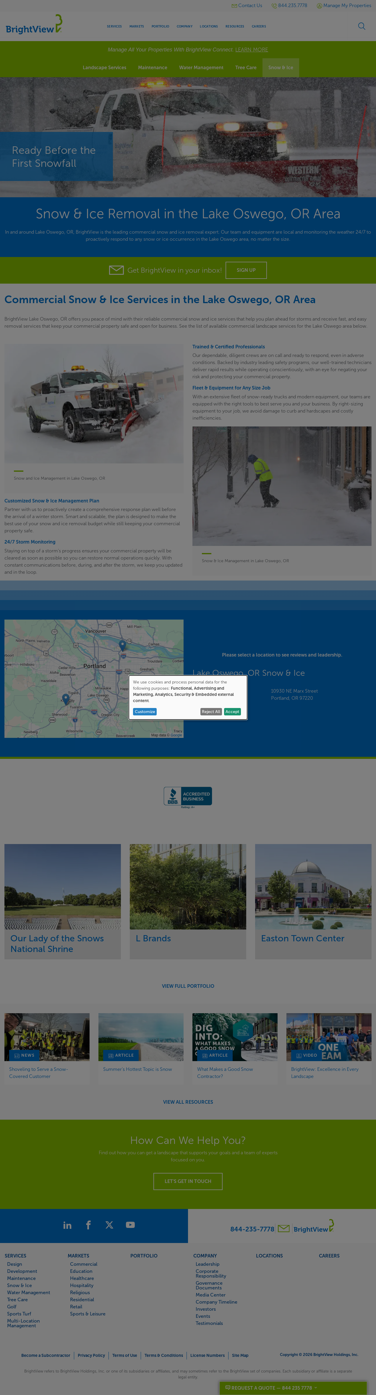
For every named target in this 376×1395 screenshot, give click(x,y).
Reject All (211, 711)
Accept (232, 711)
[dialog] (188, 697)
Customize (145, 711)
